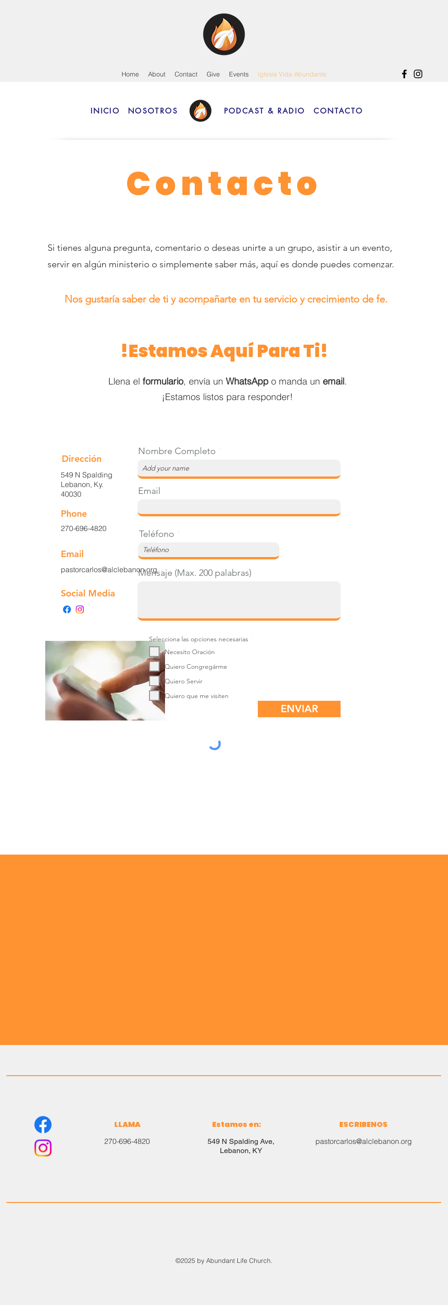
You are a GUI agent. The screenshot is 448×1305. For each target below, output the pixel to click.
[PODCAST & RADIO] (264, 111)
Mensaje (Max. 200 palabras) (194, 572)
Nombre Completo (177, 450)
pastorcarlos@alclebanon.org (363, 1141)
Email (149, 490)
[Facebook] (404, 74)
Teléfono (156, 533)
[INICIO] (105, 111)
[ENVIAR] (299, 709)
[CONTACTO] (338, 111)
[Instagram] (418, 74)
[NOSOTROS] (153, 111)
